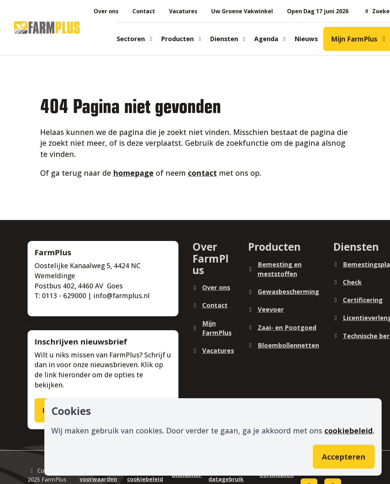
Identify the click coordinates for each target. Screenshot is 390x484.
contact (202, 173)
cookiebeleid (348, 430)
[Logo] (47, 27)
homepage (133, 173)
